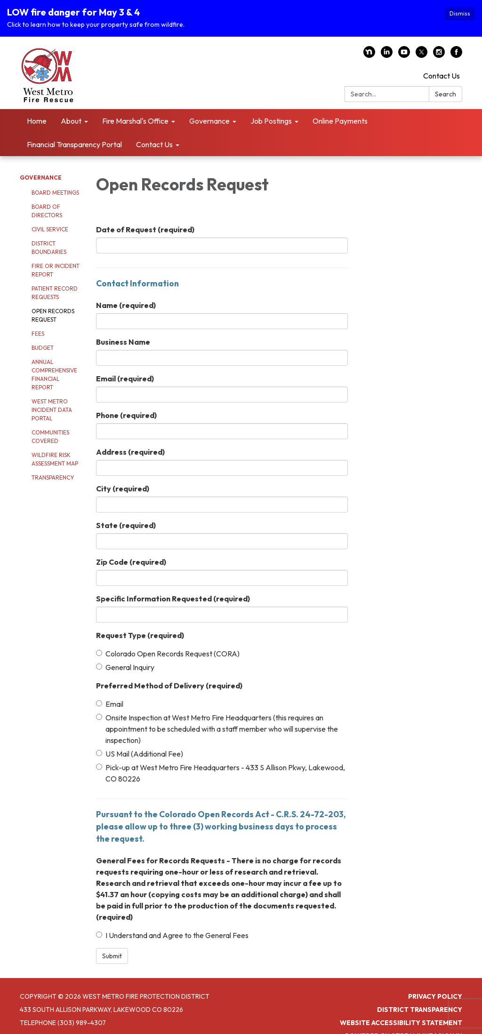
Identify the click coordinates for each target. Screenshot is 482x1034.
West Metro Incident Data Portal (52, 409)
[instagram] (439, 54)
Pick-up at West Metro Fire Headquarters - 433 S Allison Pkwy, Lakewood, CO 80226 (220, 771)
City (122, 487)
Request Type (140, 634)
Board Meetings (55, 191)
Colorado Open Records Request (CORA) (168, 652)
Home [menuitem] (37, 120)
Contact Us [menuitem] (154, 143)
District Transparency (419, 1008)
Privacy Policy (435, 995)
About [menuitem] (71, 120)
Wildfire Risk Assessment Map (55, 458)
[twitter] (421, 54)
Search (445, 93)
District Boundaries (49, 246)
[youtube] (404, 54)
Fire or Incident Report (56, 269)
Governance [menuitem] (209, 120)
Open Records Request (53, 314)
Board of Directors (47, 210)
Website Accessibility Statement (401, 1022)
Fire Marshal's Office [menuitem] (135, 120)
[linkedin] (387, 54)
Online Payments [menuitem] (340, 120)
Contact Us (441, 74)
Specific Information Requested (173, 597)
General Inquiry (125, 666)
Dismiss (460, 13)
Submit (112, 955)
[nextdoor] (369, 54)
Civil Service (50, 228)
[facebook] (456, 54)
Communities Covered (50, 435)
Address (130, 450)
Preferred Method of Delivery (169, 684)
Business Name (123, 340)
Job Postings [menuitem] (271, 120)
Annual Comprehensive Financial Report (54, 373)
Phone (126, 413)
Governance (41, 176)
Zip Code (131, 560)
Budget (43, 346)
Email (125, 377)
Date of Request (145, 228)
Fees (38, 332)
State (126, 524)
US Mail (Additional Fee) (139, 752)
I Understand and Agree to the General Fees (172, 934)
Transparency (53, 476)
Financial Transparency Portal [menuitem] (74, 143)
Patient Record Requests (55, 292)
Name (126, 303)
